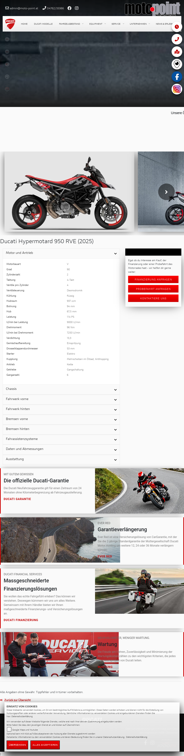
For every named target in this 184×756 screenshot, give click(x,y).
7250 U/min (73, 332)
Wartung (105, 667)
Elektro (71, 353)
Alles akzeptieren (45, 745)
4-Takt (70, 279)
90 (68, 269)
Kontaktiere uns (153, 298)
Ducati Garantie (17, 499)
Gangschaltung (75, 369)
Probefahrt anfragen (153, 289)
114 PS (70, 316)
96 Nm (71, 327)
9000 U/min (73, 322)
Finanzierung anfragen (153, 279)
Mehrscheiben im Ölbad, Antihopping (88, 359)
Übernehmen (17, 745)
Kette (70, 364)
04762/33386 (55, 8)
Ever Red (105, 556)
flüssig (70, 295)
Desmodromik (74, 290)
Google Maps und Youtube (25, 729)
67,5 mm (72, 311)
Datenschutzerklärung (22, 716)
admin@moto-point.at (24, 8)
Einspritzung (74, 343)
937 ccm (71, 301)
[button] (71, 24)
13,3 (69, 338)
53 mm (71, 348)
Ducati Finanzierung (21, 620)
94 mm (71, 306)
